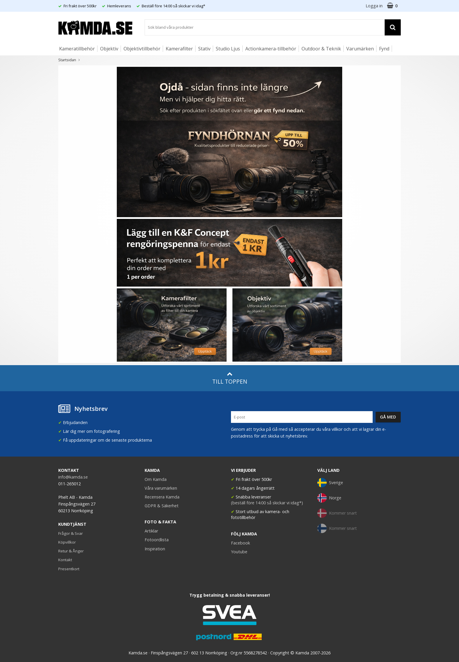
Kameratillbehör (77, 48)
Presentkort (68, 568)
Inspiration (155, 549)
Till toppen (229, 378)
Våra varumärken (161, 488)
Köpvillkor (67, 542)
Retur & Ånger (71, 551)
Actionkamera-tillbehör (270, 48)
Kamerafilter (179, 48)
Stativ (204, 48)
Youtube (239, 551)
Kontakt (65, 559)
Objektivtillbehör (142, 48)
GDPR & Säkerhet (162, 505)
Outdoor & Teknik (321, 48)
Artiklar (151, 531)
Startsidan (67, 59)
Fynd (384, 48)
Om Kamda (156, 479)
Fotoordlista (157, 539)
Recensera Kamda (162, 497)
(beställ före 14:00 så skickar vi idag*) (267, 503)
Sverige (330, 482)
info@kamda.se (73, 477)
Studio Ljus (228, 48)
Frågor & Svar (70, 533)
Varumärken (360, 48)
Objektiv (109, 48)
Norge (329, 498)
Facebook (240, 543)
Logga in (374, 5)
